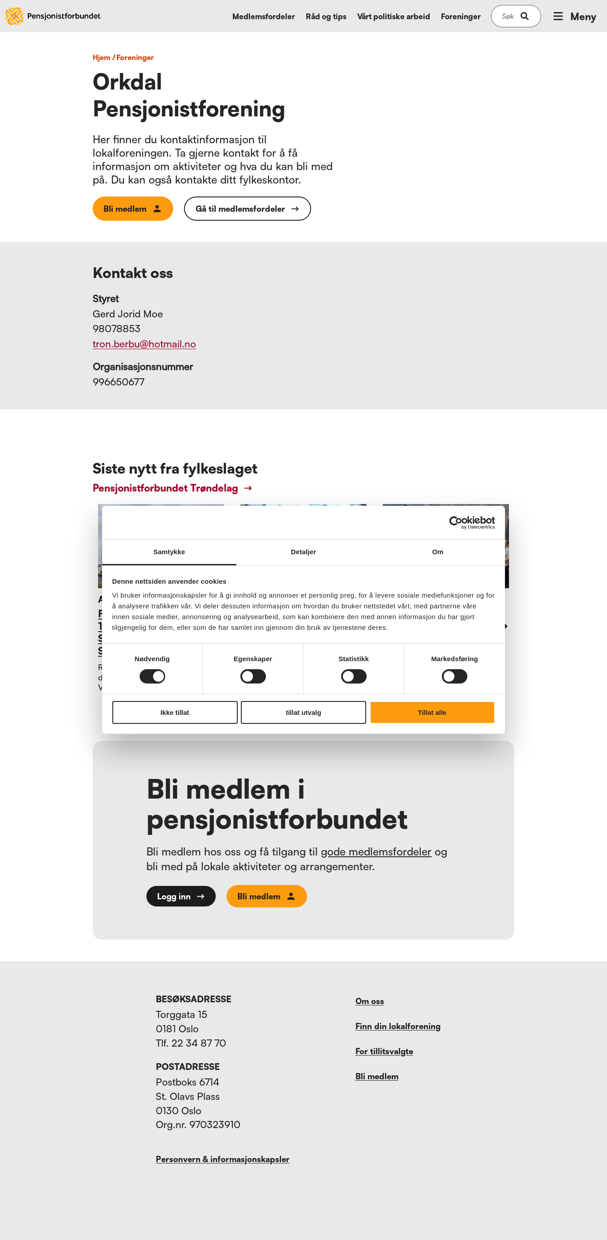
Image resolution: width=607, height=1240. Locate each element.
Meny (573, 16)
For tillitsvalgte (384, 1051)
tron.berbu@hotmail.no (144, 344)
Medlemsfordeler (263, 16)
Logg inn (181, 896)
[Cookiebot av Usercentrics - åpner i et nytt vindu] (456, 522)
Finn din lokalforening (397, 1026)
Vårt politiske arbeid (393, 16)
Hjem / (104, 57)
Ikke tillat (174, 712)
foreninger (135, 57)
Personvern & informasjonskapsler (223, 1159)
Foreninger (461, 16)
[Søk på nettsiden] (508, 16)
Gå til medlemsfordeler (247, 209)
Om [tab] (437, 552)
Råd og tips (326, 16)
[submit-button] (524, 16)
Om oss (369, 1001)
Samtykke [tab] (169, 552)
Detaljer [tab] (303, 552)
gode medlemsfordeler (376, 851)
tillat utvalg (303, 712)
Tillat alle (432, 712)
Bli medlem (132, 208)
